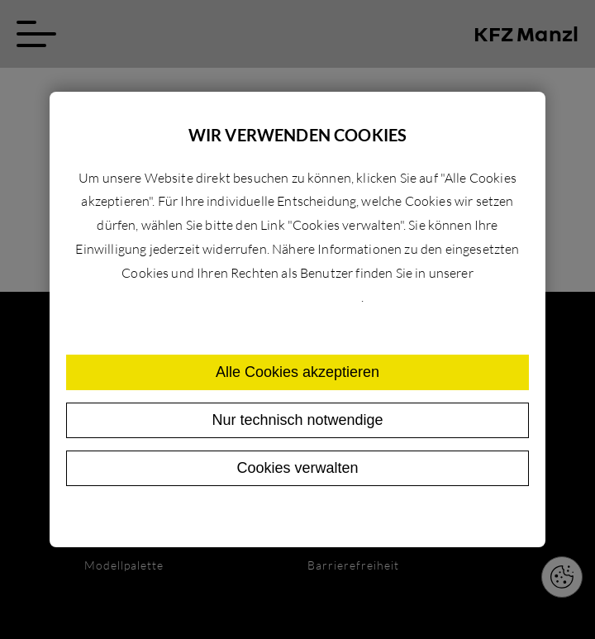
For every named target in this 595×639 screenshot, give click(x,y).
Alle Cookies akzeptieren (297, 372)
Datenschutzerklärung (296, 297)
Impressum (336, 518)
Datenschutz (263, 518)
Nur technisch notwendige (297, 420)
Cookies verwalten (297, 468)
